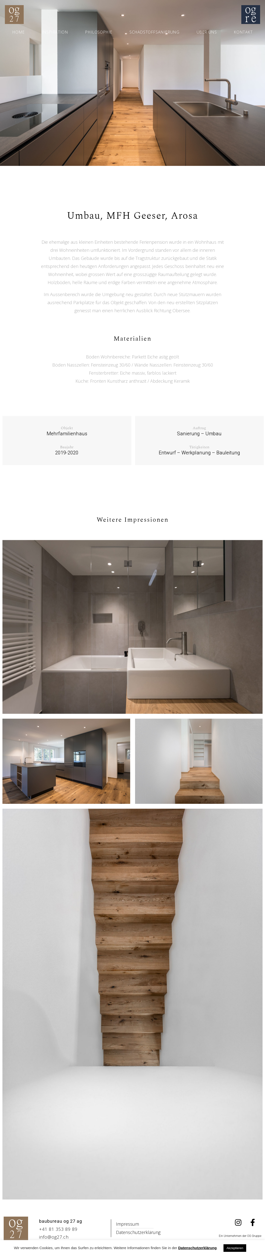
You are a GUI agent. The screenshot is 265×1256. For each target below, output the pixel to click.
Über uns (207, 32)
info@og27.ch (54, 1237)
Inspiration (55, 32)
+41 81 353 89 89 (58, 1229)
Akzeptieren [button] (234, 1248)
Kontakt (243, 32)
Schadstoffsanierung (154, 32)
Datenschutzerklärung (197, 1248)
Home (18, 32)
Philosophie (98, 32)
